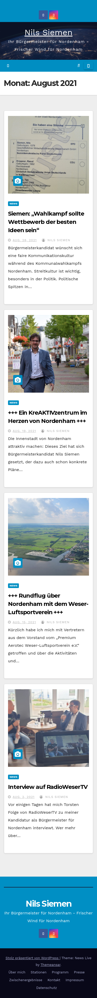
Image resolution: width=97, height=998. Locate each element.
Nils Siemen (49, 32)
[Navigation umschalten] (88, 66)
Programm (60, 972)
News (13, 203)
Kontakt (54, 980)
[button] (79, 65)
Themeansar (51, 965)
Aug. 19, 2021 (24, 431)
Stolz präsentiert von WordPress (32, 958)
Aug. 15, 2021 (24, 622)
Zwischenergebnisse (25, 980)
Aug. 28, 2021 (25, 240)
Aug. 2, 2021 (24, 797)
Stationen (39, 972)
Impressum (74, 980)
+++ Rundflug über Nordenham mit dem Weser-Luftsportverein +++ (48, 604)
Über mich (17, 972)
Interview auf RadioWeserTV (47, 786)
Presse (79, 972)
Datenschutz (46, 988)
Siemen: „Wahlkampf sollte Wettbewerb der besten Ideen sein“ (46, 222)
